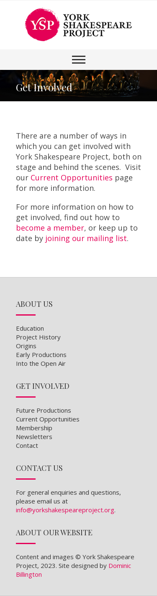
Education (30, 328)
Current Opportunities (72, 177)
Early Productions (41, 354)
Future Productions (43, 410)
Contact (27, 445)
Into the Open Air (41, 363)
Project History (38, 337)
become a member (50, 228)
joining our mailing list (86, 238)
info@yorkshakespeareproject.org (65, 510)
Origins (26, 346)
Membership (34, 428)
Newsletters (34, 436)
